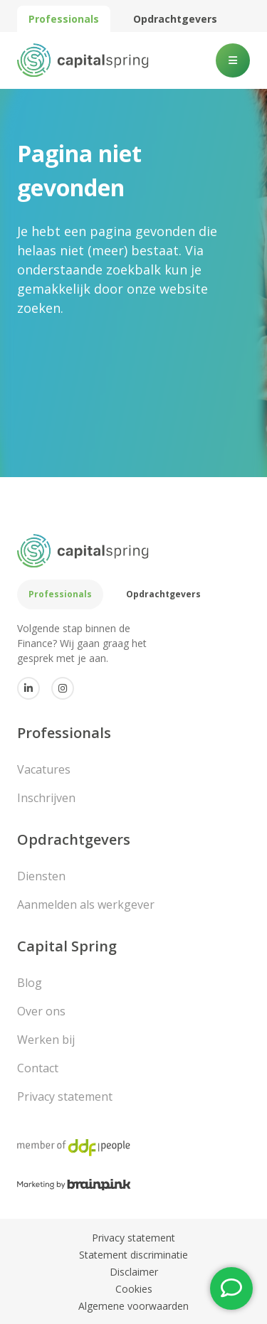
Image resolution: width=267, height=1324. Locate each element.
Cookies (133, 1289)
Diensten (41, 876)
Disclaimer (134, 1271)
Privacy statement (64, 1096)
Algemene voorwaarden (133, 1306)
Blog (29, 983)
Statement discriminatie (133, 1254)
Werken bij (46, 1039)
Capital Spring (67, 946)
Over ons (41, 1011)
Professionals (63, 19)
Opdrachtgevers (175, 19)
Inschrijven (46, 798)
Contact (37, 1068)
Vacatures (43, 769)
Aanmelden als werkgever (86, 904)
